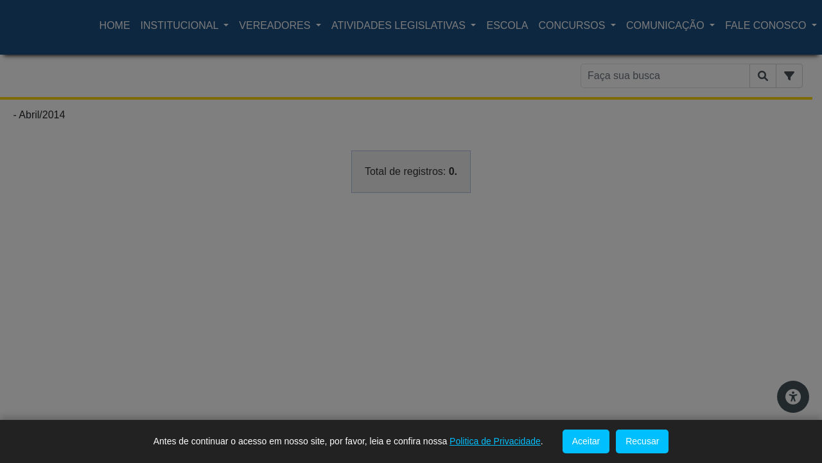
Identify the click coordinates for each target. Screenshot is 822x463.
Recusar (642, 441)
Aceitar (586, 441)
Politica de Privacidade (495, 441)
